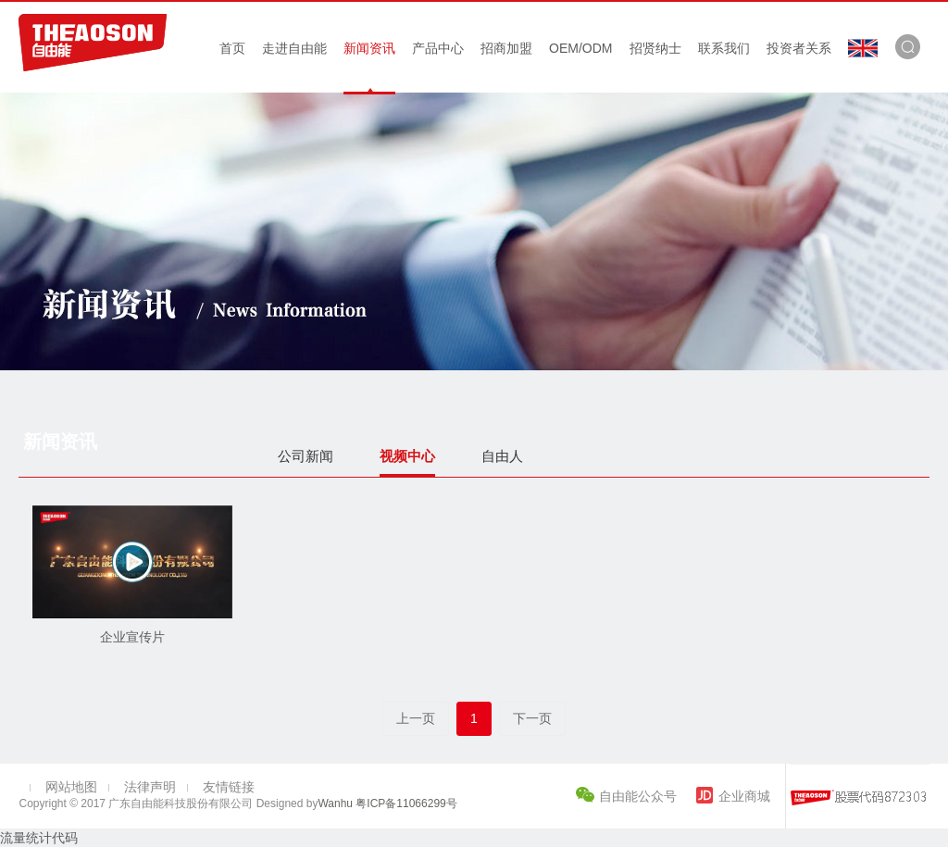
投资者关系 (799, 48)
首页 (232, 48)
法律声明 (150, 786)
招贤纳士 (655, 48)
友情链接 (229, 786)
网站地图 (71, 786)
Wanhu (335, 803)
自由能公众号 (639, 796)
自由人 (502, 456)
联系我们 (724, 48)
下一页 (532, 718)
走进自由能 (294, 48)
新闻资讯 (369, 48)
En (863, 48)
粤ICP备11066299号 (405, 803)
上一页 (415, 718)
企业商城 (744, 796)
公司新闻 (305, 456)
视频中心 (407, 456)
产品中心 (438, 48)
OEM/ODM (580, 48)
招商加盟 (506, 48)
